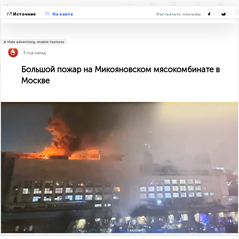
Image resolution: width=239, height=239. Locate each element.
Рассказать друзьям (178, 14)
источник (22, 14)
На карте (59, 14)
